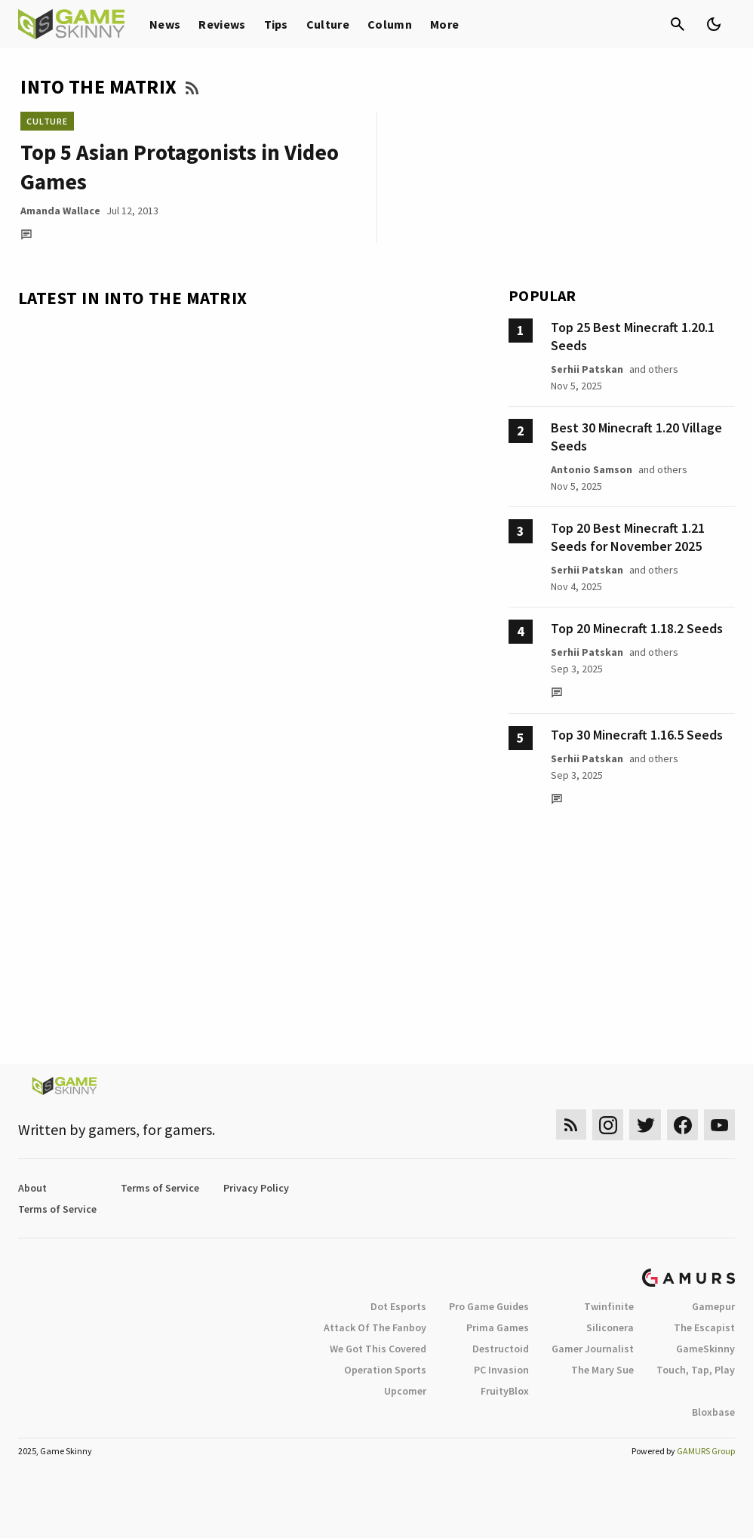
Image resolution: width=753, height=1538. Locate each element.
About (32, 1188)
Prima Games (497, 1327)
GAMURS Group (706, 1450)
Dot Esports (398, 1306)
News (164, 24)
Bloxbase (713, 1412)
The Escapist (704, 1327)
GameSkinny (705, 1348)
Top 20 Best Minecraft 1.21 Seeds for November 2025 (628, 537)
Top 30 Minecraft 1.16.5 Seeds (637, 734)
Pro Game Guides (489, 1306)
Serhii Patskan (587, 369)
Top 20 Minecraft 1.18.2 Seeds (637, 628)
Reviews (221, 24)
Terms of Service (160, 1188)
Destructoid (500, 1348)
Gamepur (713, 1306)
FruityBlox (505, 1391)
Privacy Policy (256, 1188)
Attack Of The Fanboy (375, 1327)
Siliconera (610, 1327)
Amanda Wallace (60, 210)
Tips (276, 24)
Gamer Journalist (593, 1348)
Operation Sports (385, 1370)
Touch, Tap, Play (695, 1370)
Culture (327, 24)
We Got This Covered (378, 1348)
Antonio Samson (591, 469)
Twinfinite (609, 1306)
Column (389, 24)
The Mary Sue (602, 1370)
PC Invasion (501, 1370)
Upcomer (405, 1391)
